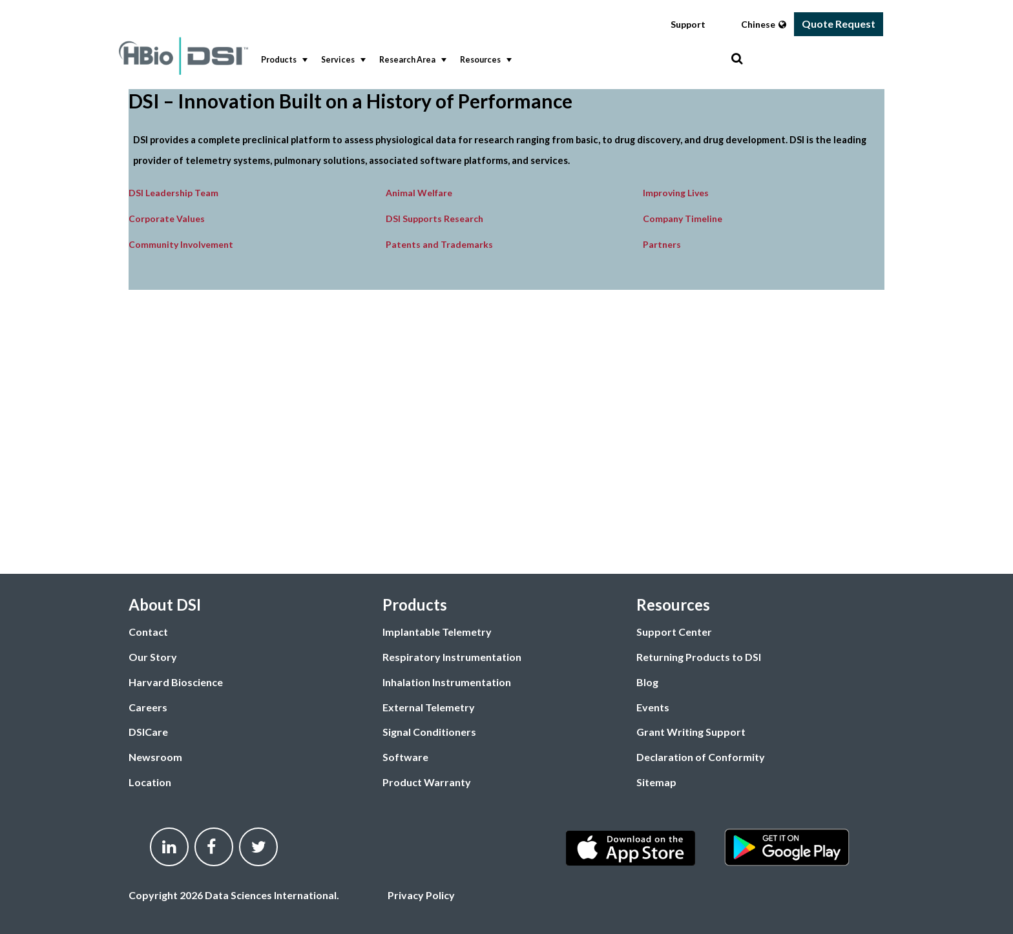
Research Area (411, 60)
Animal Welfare (419, 192)
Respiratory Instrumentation (451, 657)
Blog (647, 682)
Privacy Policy (421, 895)
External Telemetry (428, 707)
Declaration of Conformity (700, 757)
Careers (148, 707)
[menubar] (493, 60)
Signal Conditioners (429, 732)
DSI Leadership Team (173, 192)
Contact (148, 631)
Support (688, 24)
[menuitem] (281, 60)
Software (405, 757)
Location (150, 782)
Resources (484, 60)
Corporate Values (167, 218)
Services (342, 60)
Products (283, 60)
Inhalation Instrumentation (446, 682)
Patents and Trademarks (439, 244)
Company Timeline (682, 218)
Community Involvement (181, 244)
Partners (662, 244)
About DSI (165, 604)
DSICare (148, 732)
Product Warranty (426, 782)
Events (652, 707)
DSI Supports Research (434, 218)
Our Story (153, 657)
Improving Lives (676, 192)
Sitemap (656, 782)
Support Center (674, 631)
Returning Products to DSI (698, 657)
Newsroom (155, 757)
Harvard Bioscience (176, 682)
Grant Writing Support (691, 732)
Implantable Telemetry (437, 631)
